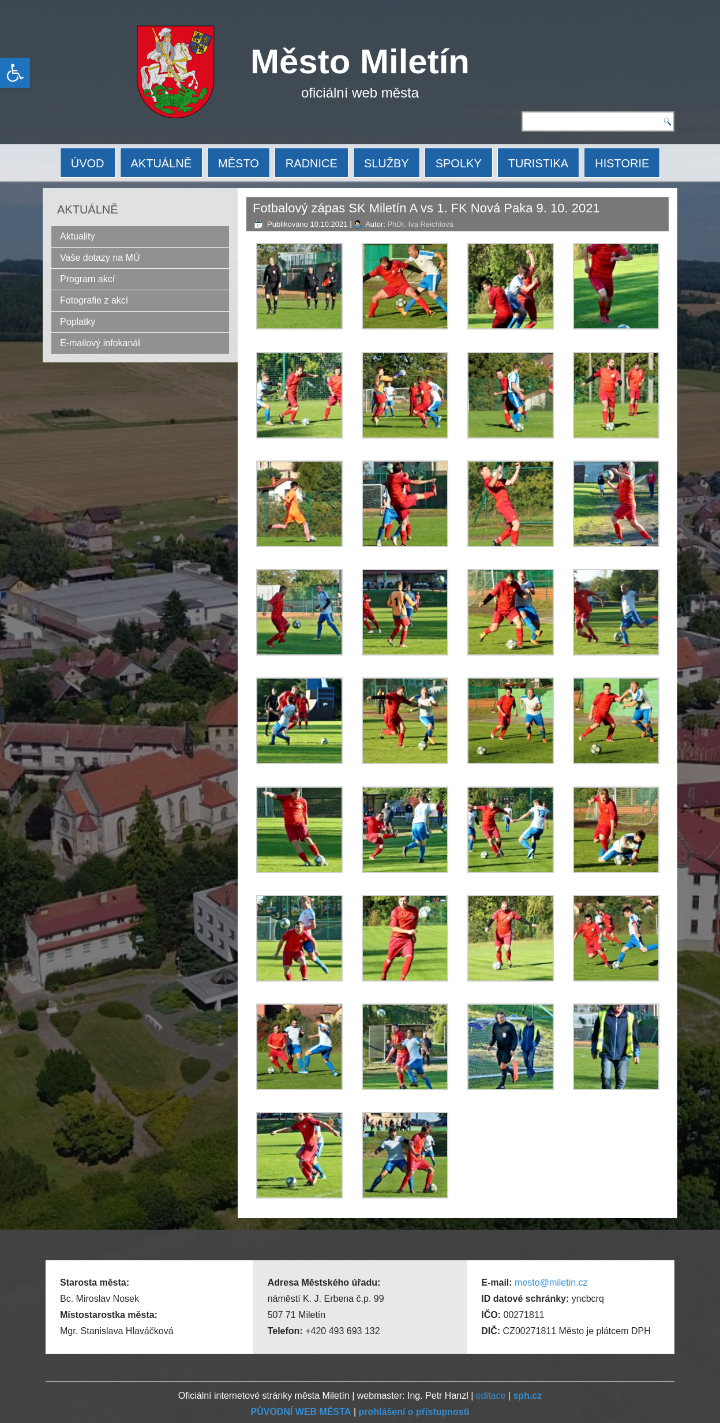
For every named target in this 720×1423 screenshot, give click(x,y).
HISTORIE (622, 163)
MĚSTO (238, 163)
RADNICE (311, 163)
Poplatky (77, 322)
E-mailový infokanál (100, 343)
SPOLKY (459, 163)
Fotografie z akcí (94, 300)
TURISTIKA (538, 163)
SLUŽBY (386, 163)
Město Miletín (360, 61)
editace (491, 1395)
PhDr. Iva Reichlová (420, 224)
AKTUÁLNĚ (161, 163)
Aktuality (77, 236)
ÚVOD (87, 163)
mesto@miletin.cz (551, 1282)
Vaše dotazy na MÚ (100, 258)
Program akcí (87, 279)
